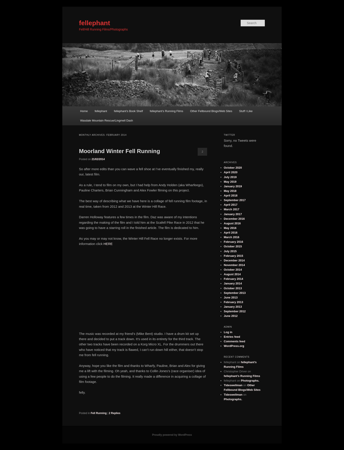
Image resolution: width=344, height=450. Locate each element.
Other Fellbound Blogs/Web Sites (211, 111)
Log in (228, 332)
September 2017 (235, 200)
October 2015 (233, 246)
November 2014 (234, 265)
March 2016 (231, 237)
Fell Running (99, 413)
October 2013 (233, 288)
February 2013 (233, 302)
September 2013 (235, 293)
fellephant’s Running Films (166, 111)
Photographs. (250, 380)
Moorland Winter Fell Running (119, 151)
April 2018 (230, 195)
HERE (108, 244)
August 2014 (232, 274)
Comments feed (234, 341)
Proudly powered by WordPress (172, 434)
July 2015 (230, 251)
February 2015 (233, 255)
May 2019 (230, 181)
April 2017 (230, 204)
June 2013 (231, 297)
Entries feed (232, 336)
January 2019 (233, 186)
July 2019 (230, 177)
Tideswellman (233, 385)
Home (84, 111)
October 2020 (233, 167)
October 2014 (233, 269)
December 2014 (234, 260)
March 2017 (231, 209)
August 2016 (232, 223)
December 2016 (234, 218)
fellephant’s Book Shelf (128, 111)
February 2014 (233, 278)
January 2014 (233, 283)
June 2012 (231, 316)
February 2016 (233, 241)
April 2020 (230, 172)
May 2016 (230, 228)
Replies (114, 413)
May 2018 (230, 191)
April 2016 (230, 232)
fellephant (94, 23)
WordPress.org (234, 346)
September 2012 (235, 311)
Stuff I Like (246, 111)
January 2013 (233, 306)
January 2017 (233, 214)
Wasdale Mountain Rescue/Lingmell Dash (106, 120)
